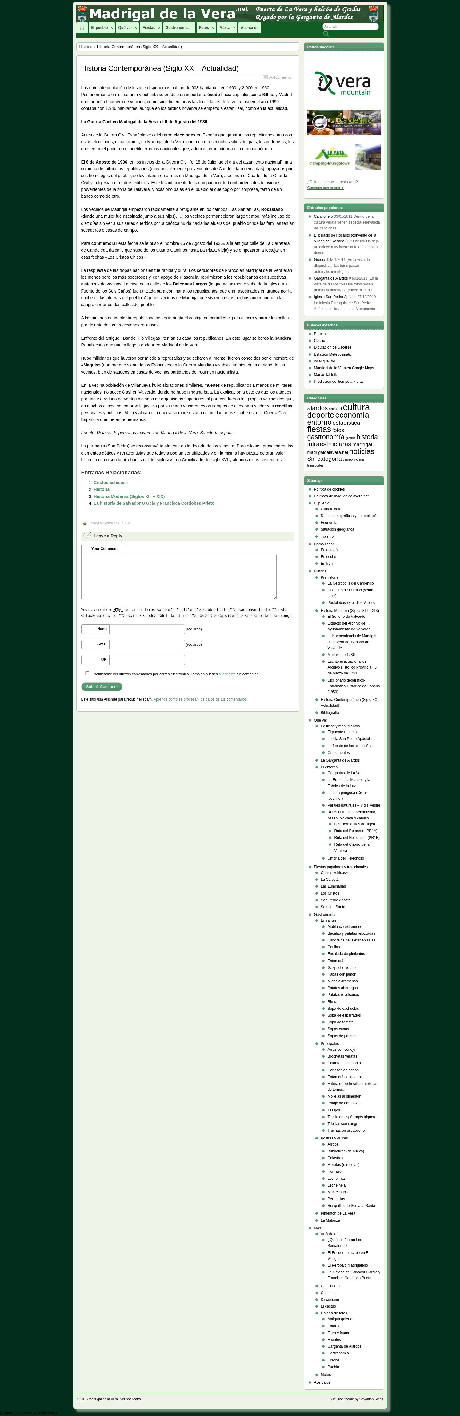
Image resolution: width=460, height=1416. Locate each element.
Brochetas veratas (343, 1056)
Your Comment (104, 549)
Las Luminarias (333, 886)
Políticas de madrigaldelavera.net (341, 496)
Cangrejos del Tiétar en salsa (351, 940)
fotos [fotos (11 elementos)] (338, 430)
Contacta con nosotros (325, 188)
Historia (86, 46)
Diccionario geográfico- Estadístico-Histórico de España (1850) (354, 686)
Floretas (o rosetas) (344, 1165)
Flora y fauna (338, 1333)
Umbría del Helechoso (346, 858)
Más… (227, 29)
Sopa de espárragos (344, 1015)
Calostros (335, 1158)
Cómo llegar (324, 544)
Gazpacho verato (342, 967)
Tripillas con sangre (344, 1124)
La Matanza (330, 1220)
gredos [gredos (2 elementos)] (351, 438)
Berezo (320, 334)
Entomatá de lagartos (345, 1077)
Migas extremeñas (343, 981)
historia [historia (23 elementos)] (367, 437)
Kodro (136, 1399)
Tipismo (327, 536)
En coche (328, 557)
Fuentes (334, 1339)
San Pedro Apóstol (336, 900)
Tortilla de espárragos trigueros (353, 1117)
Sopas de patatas (342, 1036)
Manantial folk (325, 375)
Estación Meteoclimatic (333, 354)
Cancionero (330, 1286)
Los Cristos (330, 893)
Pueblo (333, 1367)
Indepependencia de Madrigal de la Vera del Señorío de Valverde (352, 642)
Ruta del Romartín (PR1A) (356, 831)
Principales (330, 1044)
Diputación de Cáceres (332, 347)
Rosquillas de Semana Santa (351, 1206)
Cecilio (319, 340)
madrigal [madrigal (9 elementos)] (362, 444)
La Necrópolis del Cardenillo (351, 583)
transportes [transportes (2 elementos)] (315, 465)
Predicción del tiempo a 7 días (339, 381)
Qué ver (128, 29)
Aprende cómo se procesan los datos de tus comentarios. (201, 699)
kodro (108, 523)
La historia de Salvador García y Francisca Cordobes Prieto (154, 503)
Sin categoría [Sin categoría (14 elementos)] (324, 458)
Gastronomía (180, 29)
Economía (329, 522)
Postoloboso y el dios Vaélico (351, 603)
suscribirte (227, 674)
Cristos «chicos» (111, 482)
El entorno (329, 767)
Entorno (334, 1326)
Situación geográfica (337, 529)
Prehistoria (329, 577)
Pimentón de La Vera (338, 1213)
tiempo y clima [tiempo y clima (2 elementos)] (353, 459)
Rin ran (334, 1002)
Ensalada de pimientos (346, 954)
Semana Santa (333, 907)
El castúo (328, 1306)
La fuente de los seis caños (350, 746)
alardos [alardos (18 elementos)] (317, 408)
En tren (327, 563)
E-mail (101, 644)
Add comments (280, 77)
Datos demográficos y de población (349, 516)
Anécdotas (329, 1234)
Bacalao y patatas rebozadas (351, 933)
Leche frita (336, 1178)
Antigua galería (340, 1319)
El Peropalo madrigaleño (348, 1265)
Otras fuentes (339, 752)
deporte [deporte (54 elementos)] (320, 415)
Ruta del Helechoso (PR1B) (357, 837)
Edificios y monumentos (340, 726)
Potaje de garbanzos (345, 1103)
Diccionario (330, 1299)
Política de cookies (329, 489)
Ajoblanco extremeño (345, 926)
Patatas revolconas (343, 995)
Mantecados (338, 1192)
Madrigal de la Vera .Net (107, 1399)
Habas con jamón (342, 974)
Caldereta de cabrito (344, 1063)
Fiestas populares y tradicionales (341, 867)
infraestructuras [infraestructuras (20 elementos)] (329, 443)
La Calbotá (330, 879)
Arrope (333, 1144)
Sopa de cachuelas (343, 1008)
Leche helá (337, 1185)
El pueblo (102, 29)
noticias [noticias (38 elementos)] (361, 451)
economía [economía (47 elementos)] (352, 415)
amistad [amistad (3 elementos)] (335, 409)
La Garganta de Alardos (340, 760)
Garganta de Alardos (345, 1346)
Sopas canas (338, 1029)
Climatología (331, 509)
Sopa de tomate (341, 1022)
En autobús (330, 550)
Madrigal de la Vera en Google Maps (344, 368)
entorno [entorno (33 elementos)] (319, 422)
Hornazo (335, 1171)
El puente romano (342, 732)
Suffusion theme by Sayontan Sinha (356, 1399)
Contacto (328, 1293)
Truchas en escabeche (346, 1130)
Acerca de (249, 28)
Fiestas (151, 29)
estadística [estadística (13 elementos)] (346, 422)
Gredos (334, 1360)
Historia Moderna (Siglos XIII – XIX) (129, 496)
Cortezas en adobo (343, 1070)
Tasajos (334, 1110)
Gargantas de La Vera (346, 773)
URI (104, 659)
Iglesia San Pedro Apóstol (349, 739)
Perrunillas (336, 1199)
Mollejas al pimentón (344, 1096)
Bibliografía (330, 712)
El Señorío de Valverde (347, 616)
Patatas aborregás (343, 988)
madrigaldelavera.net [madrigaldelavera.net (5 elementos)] (327, 452)
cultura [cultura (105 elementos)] (356, 407)
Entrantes (329, 920)
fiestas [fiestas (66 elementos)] (319, 429)
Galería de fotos (334, 1313)
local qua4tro (324, 361)
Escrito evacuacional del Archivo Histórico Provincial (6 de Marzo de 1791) (352, 667)
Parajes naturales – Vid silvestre (354, 805)
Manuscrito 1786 (341, 655)
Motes (326, 1375)
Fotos (206, 29)
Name (103, 629)
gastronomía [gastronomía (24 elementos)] (326, 437)
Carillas (334, 947)
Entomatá (335, 961)
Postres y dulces (334, 1138)
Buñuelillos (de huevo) (346, 1151)
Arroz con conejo (341, 1049)
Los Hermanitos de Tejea (354, 824)
